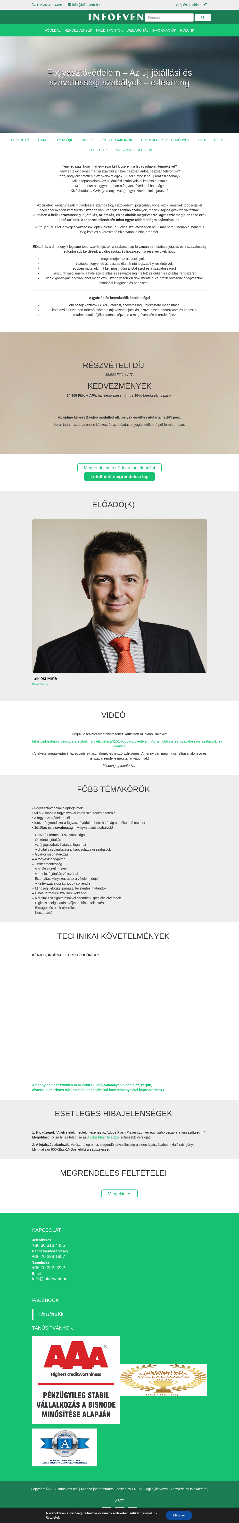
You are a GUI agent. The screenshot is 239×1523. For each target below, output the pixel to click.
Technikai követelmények (165, 140)
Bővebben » (40, 684)
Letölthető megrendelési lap (119, 476)
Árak (42, 140)
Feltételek (97, 150)
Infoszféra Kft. (51, 1314)
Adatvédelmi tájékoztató (188, 1489)
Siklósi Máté (45, 678)
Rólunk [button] (187, 30)
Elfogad (179, 1515)
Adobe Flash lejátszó (103, 1137)
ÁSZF (119, 1501)
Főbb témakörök (116, 140)
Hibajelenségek (213, 140)
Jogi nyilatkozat (156, 1489)
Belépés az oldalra (190, 5)
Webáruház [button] (137, 30)
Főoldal (53, 30)
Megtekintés (119, 1193)
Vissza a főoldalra (134, 150)
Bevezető (20, 140)
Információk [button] (164, 30)
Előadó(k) (64, 140)
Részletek (53, 1517)
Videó (87, 140)
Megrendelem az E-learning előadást (119, 467)
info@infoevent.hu (86, 5)
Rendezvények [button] (78, 30)
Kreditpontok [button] (109, 30)
